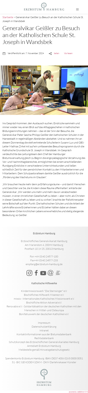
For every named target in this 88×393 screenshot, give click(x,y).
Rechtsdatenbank (44, 338)
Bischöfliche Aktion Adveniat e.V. (44, 302)
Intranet (44, 330)
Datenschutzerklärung (44, 326)
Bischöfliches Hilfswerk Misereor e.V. (44, 294)
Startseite (7, 17)
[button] (77, 9)
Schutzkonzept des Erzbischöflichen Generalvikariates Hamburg (44, 342)
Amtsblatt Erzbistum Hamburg (44, 345)
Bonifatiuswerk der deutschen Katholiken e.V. (44, 314)
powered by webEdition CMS (78, 392)
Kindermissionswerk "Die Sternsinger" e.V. (44, 291)
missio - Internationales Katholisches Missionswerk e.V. (44, 298)
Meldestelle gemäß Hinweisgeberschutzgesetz (44, 349)
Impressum (44, 322)
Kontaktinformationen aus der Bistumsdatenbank (44, 334)
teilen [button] (56, 53)
